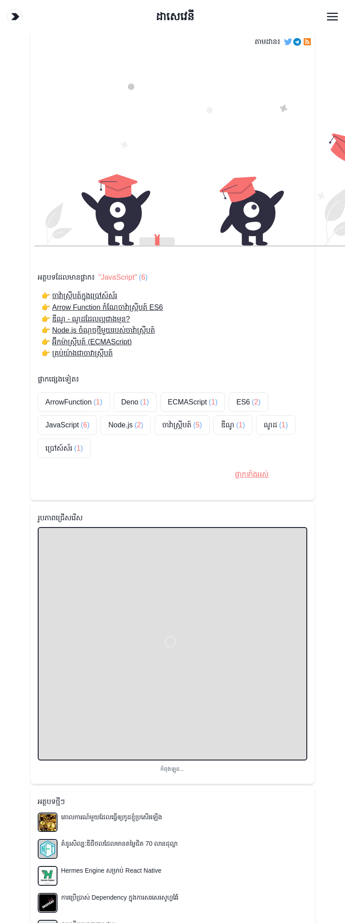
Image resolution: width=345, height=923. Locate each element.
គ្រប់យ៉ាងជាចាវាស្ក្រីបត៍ (82, 353)
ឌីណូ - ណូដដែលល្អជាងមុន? (91, 319)
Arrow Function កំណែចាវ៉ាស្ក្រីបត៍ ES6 (107, 307)
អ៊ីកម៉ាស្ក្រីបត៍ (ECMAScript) (92, 342)
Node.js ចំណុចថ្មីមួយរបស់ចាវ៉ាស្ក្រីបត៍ (103, 330)
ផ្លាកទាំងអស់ (252, 474)
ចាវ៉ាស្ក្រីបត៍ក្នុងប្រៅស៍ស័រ (84, 295)
